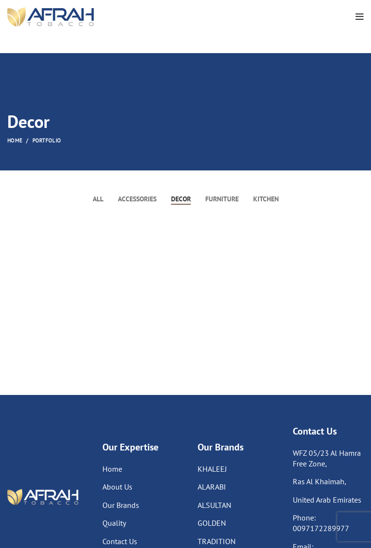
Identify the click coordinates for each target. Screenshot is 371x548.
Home (14, 140)
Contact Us (119, 541)
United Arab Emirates (327, 500)
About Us (117, 487)
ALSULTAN (214, 505)
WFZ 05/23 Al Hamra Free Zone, (327, 458)
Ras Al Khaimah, (319, 481)
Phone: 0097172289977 (321, 523)
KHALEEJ (212, 469)
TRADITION (217, 541)
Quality (114, 523)
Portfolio (46, 140)
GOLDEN (212, 523)
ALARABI (212, 487)
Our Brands (120, 505)
